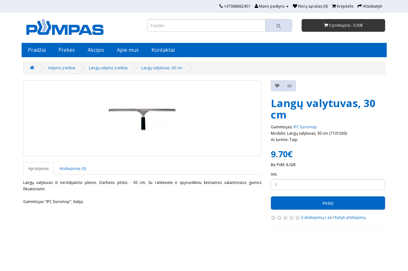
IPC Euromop (305, 127)
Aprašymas (38, 168)
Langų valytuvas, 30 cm (161, 68)
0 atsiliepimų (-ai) (316, 217)
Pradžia (37, 49)
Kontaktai (163, 49)
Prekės (66, 49)
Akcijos (96, 49)
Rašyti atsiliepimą (350, 217)
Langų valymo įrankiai (108, 68)
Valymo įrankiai (61, 68)
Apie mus (128, 49)
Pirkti (327, 203)
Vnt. (274, 174)
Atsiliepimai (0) (72, 168)
